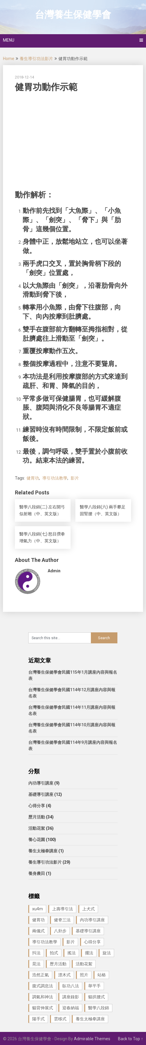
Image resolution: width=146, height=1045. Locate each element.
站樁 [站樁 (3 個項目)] (101, 974)
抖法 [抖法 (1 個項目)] (36, 952)
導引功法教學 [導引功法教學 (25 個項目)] (44, 941)
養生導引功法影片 (36, 58)
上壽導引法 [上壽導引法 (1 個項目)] (62, 908)
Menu (8, 40)
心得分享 (36, 805)
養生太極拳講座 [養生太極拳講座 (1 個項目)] (90, 1018)
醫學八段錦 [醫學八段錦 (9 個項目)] (98, 1007)
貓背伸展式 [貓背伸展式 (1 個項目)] (42, 1007)
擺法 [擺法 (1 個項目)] (89, 952)
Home (8, 58)
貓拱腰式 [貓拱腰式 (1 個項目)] (96, 996)
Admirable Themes (92, 1038)
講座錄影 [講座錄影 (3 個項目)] (70, 996)
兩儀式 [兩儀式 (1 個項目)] (38, 930)
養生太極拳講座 (43, 850)
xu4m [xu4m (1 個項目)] (37, 908)
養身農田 (36, 873)
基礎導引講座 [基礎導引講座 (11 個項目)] (88, 930)
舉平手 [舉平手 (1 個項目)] (94, 985)
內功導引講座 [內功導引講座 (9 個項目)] (92, 919)
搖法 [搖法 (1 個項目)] (71, 952)
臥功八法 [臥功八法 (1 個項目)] (70, 985)
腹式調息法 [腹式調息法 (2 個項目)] (42, 985)
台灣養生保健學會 (73, 14)
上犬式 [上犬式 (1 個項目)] (88, 908)
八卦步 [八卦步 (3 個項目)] (60, 930)
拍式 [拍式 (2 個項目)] (54, 952)
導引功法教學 (54, 478)
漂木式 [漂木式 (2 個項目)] (64, 974)
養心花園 (36, 839)
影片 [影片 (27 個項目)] (70, 941)
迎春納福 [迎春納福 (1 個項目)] (70, 1007)
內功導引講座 (40, 783)
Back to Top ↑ (130, 1038)
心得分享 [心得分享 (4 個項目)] (92, 941)
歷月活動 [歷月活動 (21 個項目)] (58, 963)
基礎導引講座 (40, 794)
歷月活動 (36, 817)
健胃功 (33, 478)
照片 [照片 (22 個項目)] (84, 974)
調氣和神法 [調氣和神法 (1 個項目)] (42, 996)
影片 (75, 478)
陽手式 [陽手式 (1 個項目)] (38, 1018)
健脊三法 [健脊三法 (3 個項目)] (62, 919)
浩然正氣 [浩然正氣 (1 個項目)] (40, 974)
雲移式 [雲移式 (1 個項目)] (60, 1018)
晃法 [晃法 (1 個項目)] (36, 963)
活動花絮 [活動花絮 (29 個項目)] (84, 963)
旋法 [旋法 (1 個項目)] (106, 952)
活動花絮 (36, 828)
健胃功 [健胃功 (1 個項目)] (38, 919)
